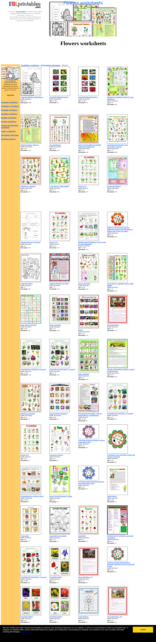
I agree (143, 629)
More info (25, 632)
